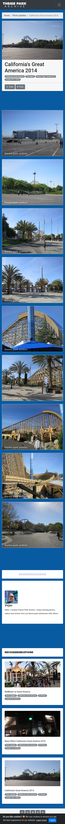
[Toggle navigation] (59, 4)
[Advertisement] (32, 100)
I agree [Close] (52, 820)
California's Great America (15, 76)
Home (7, 15)
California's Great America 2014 (19, 790)
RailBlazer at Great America (17, 691)
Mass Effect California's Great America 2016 (25, 741)
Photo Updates (19, 15)
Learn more (41, 820)
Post (9, 87)
